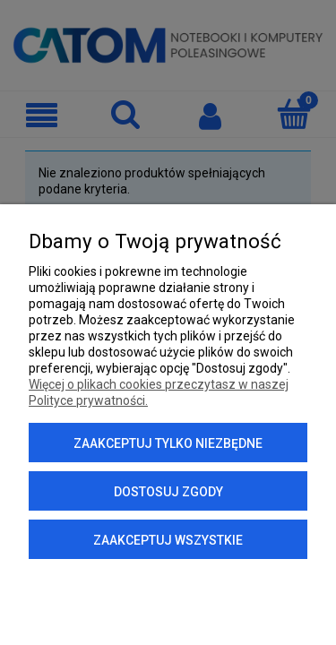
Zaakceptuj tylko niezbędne (168, 443)
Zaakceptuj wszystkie (168, 540)
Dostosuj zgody (168, 492)
